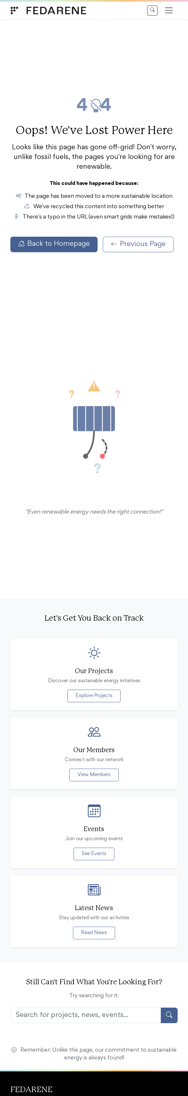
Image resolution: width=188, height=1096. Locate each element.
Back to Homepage (54, 244)
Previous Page (138, 244)
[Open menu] (169, 10)
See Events (94, 854)
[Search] (152, 11)
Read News (94, 933)
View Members (94, 775)
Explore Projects (94, 696)
